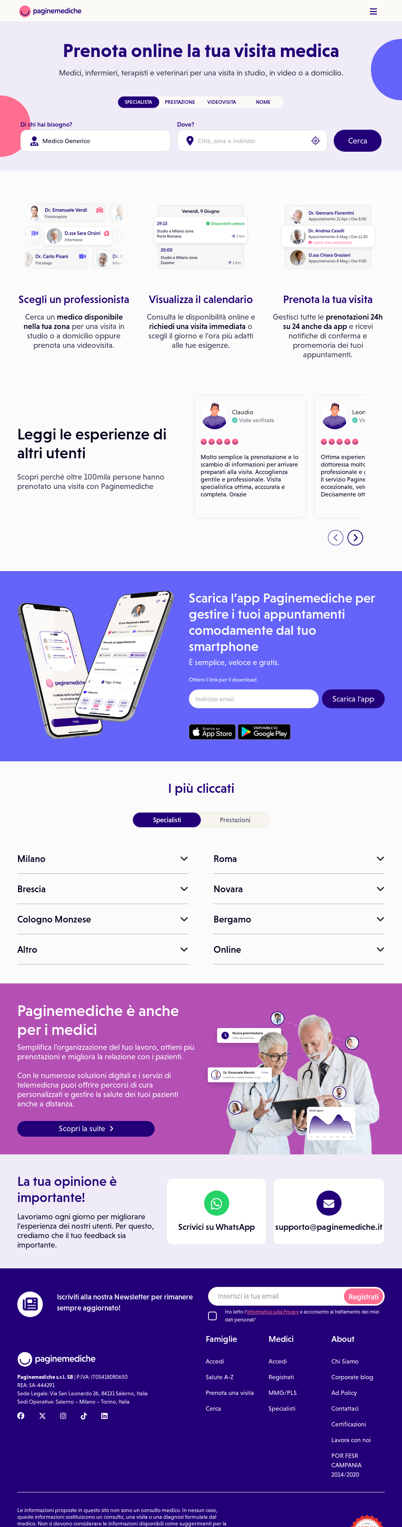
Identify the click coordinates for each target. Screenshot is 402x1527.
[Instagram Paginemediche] (63, 1416)
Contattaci (345, 1408)
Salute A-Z (220, 1377)
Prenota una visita (230, 1392)
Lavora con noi (351, 1440)
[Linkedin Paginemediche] (104, 1416)
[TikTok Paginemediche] (84, 1416)
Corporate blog (352, 1377)
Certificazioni (348, 1424)
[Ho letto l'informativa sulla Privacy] (212, 1316)
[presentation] (336, 538)
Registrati (363, 1297)
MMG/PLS (283, 1392)
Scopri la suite (86, 1128)
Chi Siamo (344, 1361)
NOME (263, 102)
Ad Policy (344, 1392)
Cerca (357, 140)
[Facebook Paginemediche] (20, 1416)
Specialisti (282, 1408)
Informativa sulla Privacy (273, 1312)
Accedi (215, 1361)
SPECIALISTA (138, 102)
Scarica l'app (353, 699)
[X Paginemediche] (42, 1416)
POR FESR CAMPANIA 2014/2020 (346, 1465)
